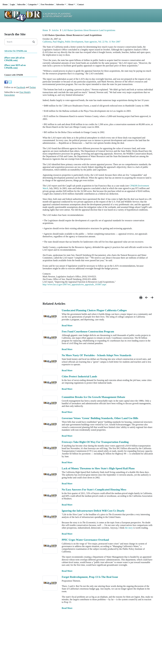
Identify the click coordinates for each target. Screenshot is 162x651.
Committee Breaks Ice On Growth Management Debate (93, 397)
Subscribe (21, 4)
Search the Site (15, 34)
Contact (80, 4)
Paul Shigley (58, 41)
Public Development (74, 41)
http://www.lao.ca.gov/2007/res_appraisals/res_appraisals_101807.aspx (74, 284)
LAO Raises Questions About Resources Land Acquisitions (88, 30)
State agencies (90, 41)
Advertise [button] (60, 4)
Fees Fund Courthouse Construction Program (88, 331)
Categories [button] (32, 4)
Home (5, 4)
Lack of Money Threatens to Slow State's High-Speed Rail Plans (98, 468)
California (47, 41)
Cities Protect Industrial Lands (79, 376)
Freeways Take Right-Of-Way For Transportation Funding (95, 442)
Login (12, 4)
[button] (141, 297)
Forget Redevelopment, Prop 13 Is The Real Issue (90, 577)
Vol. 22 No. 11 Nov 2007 (109, 41)
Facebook (21, 87)
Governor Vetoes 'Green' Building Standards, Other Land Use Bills (100, 418)
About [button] (70, 4)
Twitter (33, 87)
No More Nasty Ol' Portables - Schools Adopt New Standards (96, 355)
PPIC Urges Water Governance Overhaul (85, 539)
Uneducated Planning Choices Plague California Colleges (94, 310)
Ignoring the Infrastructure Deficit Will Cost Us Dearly (93, 510)
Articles (55, 30)
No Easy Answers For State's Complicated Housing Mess (94, 489)
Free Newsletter (47, 4)
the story (129, 528)
